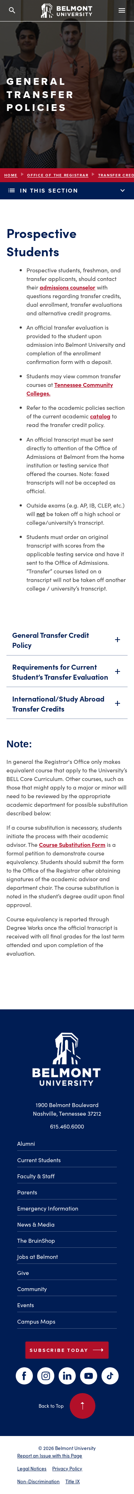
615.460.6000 (67, 1126)
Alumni (26, 1143)
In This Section (67, 191)
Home (11, 175)
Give (23, 1272)
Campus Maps (36, 1321)
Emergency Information (47, 1208)
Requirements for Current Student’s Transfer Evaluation (67, 674)
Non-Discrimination (38, 1481)
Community (32, 1288)
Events (25, 1305)
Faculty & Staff (36, 1176)
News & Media (36, 1224)
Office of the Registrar (57, 175)
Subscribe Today (68, 1350)
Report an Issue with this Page (49, 1455)
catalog (100, 416)
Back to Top (67, 1406)
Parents (27, 1192)
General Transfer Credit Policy (67, 642)
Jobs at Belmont (37, 1256)
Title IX (72, 1481)
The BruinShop (36, 1240)
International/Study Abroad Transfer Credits (67, 705)
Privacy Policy (67, 1468)
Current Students (39, 1160)
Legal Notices (31, 1468)
